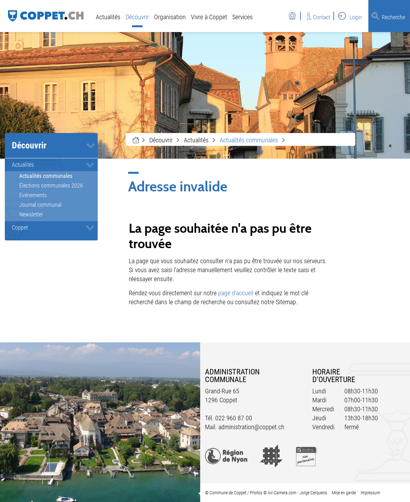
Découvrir (137, 17)
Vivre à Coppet (209, 17)
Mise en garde (344, 492)
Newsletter (31, 214)
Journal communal (40, 204)
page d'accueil (235, 293)
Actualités (108, 17)
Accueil (136, 140)
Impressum (370, 492)
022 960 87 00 (233, 418)
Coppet (20, 227)
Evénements (33, 195)
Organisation (170, 17)
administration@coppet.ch (251, 427)
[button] (161, 140)
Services (242, 17)
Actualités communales (58, 175)
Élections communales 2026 (51, 185)
